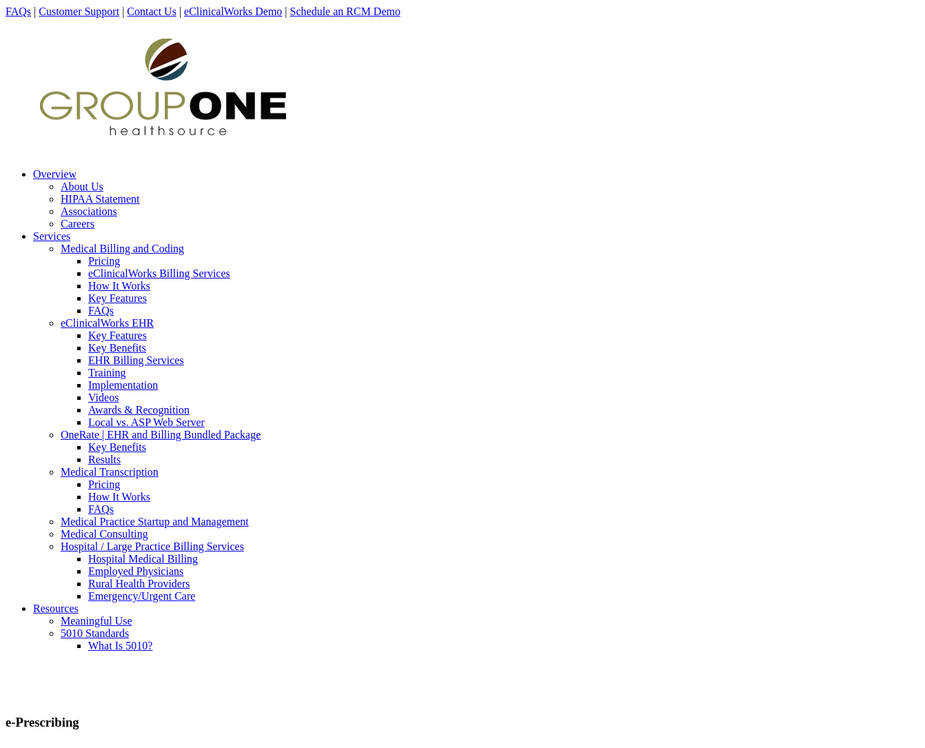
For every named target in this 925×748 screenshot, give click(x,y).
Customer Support (79, 11)
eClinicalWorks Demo (233, 11)
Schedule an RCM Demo (345, 11)
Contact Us (151, 11)
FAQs (18, 11)
